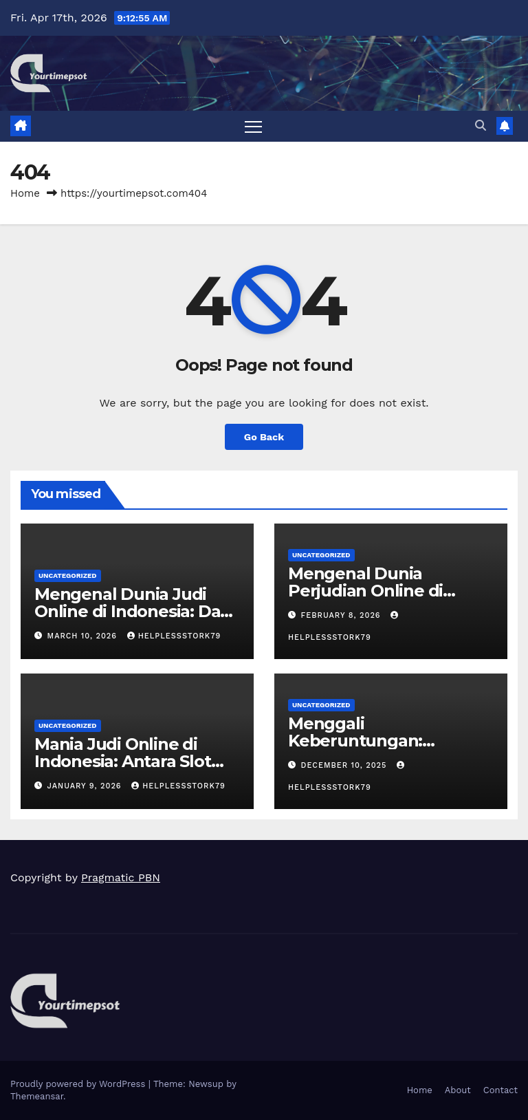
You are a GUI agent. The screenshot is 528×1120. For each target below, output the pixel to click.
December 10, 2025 (345, 765)
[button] (480, 125)
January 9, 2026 (86, 786)
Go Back (264, 436)
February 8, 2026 (342, 615)
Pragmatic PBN (120, 877)
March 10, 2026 (83, 636)
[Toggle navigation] (253, 126)
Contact (500, 1090)
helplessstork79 (174, 636)
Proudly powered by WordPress (79, 1084)
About (458, 1090)
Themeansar (36, 1096)
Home (25, 193)
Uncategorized (67, 575)
